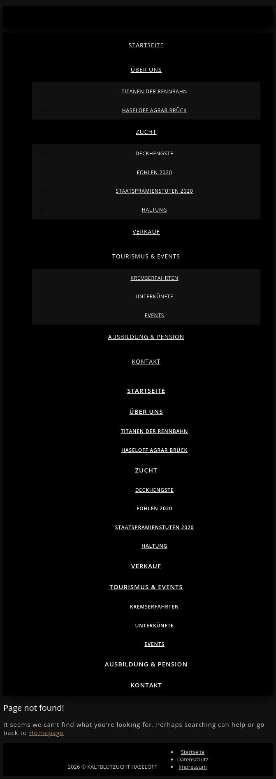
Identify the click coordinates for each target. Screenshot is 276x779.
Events (155, 315)
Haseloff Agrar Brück (154, 110)
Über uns (146, 70)
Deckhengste (154, 153)
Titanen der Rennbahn (154, 91)
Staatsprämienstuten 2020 (154, 190)
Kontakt (146, 361)
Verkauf (146, 231)
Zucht (146, 132)
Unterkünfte (155, 296)
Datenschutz (193, 759)
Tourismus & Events (146, 256)
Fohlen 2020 (154, 172)
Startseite (146, 45)
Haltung (154, 209)
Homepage (46, 732)
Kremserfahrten (154, 277)
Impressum (193, 766)
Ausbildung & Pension (146, 337)
